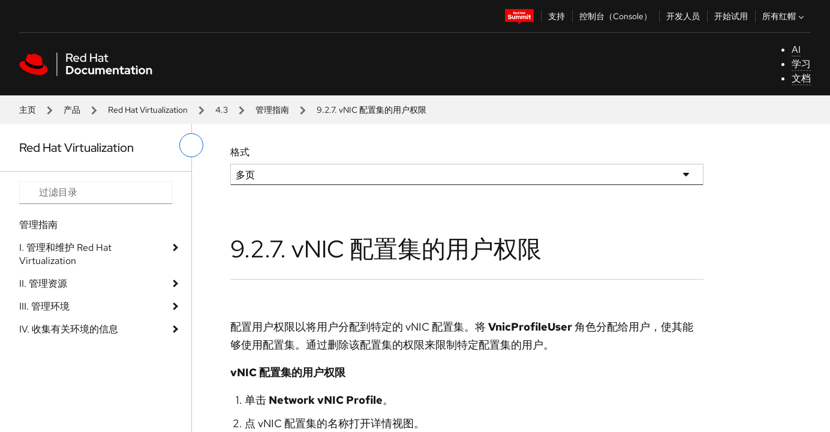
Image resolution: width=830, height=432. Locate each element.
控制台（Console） (615, 16)
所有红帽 (784, 16)
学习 (801, 64)
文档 (801, 78)
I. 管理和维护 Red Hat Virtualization (65, 254)
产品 (72, 109)
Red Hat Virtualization (148, 109)
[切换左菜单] (191, 145)
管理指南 (272, 109)
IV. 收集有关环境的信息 (68, 329)
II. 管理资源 (43, 283)
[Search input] (95, 192)
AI (796, 49)
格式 (239, 152)
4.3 (221, 109)
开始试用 (731, 16)
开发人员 (683, 16)
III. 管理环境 (44, 306)
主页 (27, 109)
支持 (556, 16)
